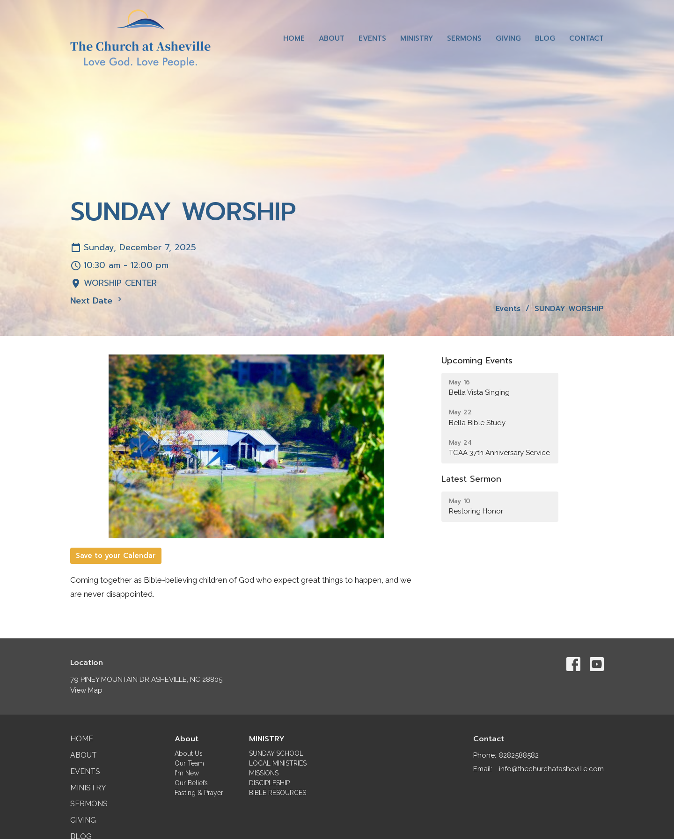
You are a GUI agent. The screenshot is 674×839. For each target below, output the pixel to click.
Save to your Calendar (116, 555)
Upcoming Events (477, 360)
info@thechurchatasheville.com (551, 769)
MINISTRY (267, 739)
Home (294, 38)
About (331, 38)
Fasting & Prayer (199, 792)
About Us (189, 753)
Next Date (97, 300)
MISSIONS (263, 773)
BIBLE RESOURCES (277, 792)
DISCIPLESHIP (269, 783)
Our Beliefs (191, 783)
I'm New (187, 773)
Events (372, 38)
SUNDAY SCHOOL (276, 753)
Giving (508, 38)
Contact (586, 38)
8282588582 (519, 755)
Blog (545, 38)
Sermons (464, 38)
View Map (86, 690)
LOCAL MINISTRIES (278, 763)
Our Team (189, 763)
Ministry (416, 38)
